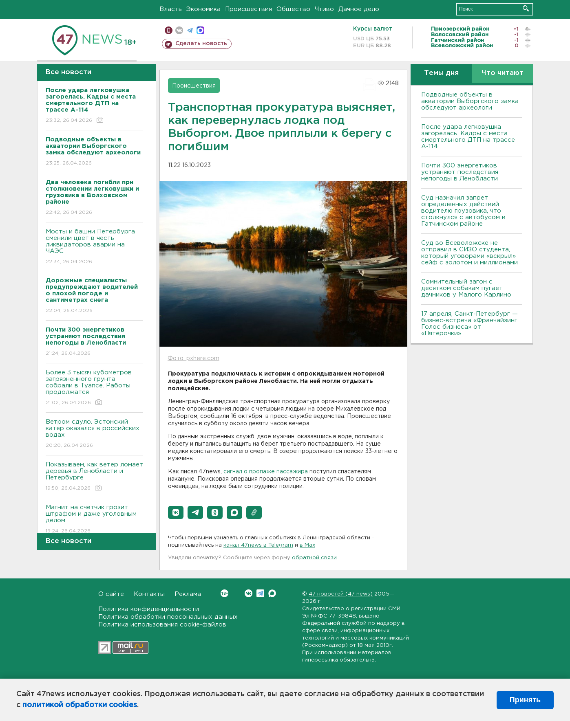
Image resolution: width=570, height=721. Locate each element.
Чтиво (324, 9)
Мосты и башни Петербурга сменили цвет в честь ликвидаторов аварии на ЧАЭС (94, 247)
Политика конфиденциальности (148, 609)
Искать (526, 8)
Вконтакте (224, 593)
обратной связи (314, 558)
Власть (170, 9)
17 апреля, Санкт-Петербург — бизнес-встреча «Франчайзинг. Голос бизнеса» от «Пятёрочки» (470, 323)
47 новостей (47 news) (341, 594)
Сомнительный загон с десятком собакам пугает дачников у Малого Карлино (466, 288)
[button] (175, 512)
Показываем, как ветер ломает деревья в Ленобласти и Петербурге (94, 477)
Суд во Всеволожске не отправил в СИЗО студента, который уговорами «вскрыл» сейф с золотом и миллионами (469, 252)
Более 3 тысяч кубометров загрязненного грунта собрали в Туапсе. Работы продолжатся (94, 388)
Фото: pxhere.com (193, 358)
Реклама (188, 594)
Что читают (503, 73)
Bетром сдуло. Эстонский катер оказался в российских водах (94, 434)
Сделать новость (201, 43)
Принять (525, 700)
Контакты (149, 594)
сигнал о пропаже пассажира (265, 471)
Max (272, 593)
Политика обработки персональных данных (168, 617)
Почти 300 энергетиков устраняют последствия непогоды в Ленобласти (459, 172)
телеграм (190, 30)
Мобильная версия (168, 30)
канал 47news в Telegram (258, 545)
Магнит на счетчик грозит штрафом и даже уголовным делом (94, 519)
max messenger (200, 30)
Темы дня (441, 73)
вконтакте (179, 30)
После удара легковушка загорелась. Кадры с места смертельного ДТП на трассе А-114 (468, 136)
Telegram (260, 593)
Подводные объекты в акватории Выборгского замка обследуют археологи (470, 101)
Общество (293, 9)
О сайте (111, 594)
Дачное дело (358, 9)
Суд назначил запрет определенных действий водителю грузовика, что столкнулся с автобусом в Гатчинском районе (463, 210)
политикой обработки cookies (79, 705)
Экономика (203, 9)
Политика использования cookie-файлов (162, 624)
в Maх (307, 545)
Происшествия (248, 9)
